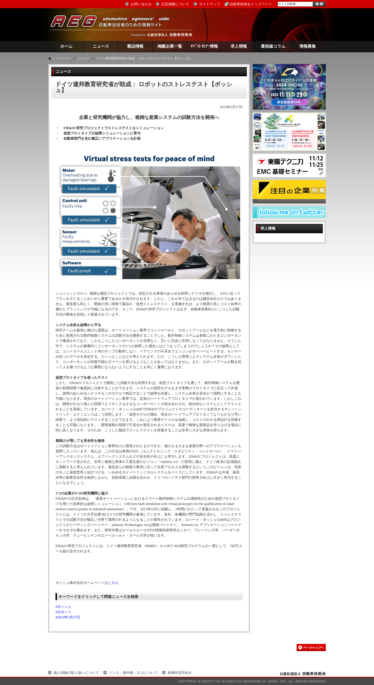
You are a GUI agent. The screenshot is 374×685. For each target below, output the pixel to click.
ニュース (101, 46)
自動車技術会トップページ (251, 4)
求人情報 (239, 46)
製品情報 (135, 46)
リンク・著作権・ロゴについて (133, 673)
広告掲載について (175, 4)
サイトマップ (209, 4)
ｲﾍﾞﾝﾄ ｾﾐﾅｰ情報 (204, 46)
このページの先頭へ (311, 647)
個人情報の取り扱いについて (76, 673)
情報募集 (307, 46)
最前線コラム (273, 46)
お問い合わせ (141, 4)
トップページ (61, 58)
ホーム (66, 46)
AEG (113, 24)
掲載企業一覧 (169, 46)
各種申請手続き (179, 673)
